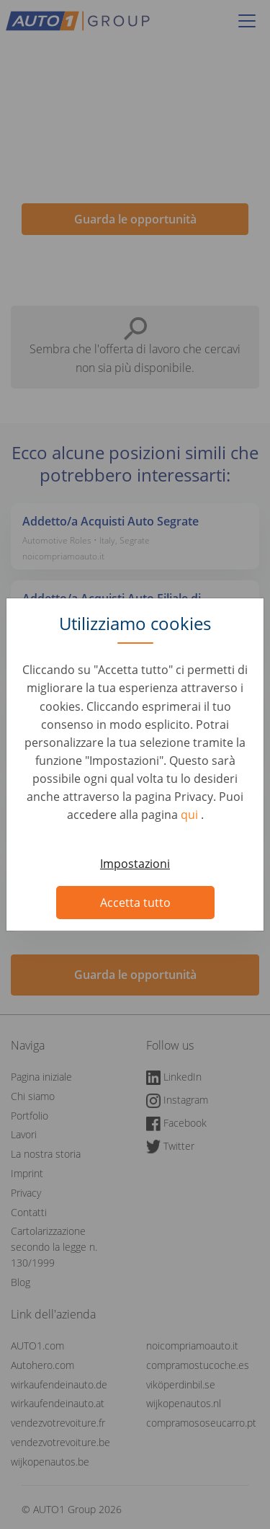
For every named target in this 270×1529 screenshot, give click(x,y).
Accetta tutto (135, 902)
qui (191, 815)
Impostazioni (135, 864)
